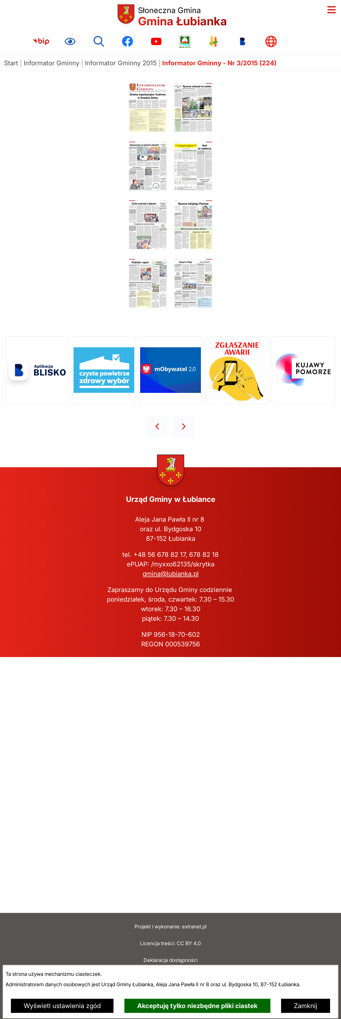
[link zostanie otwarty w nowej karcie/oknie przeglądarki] (41, 41)
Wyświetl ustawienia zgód (62, 1006)
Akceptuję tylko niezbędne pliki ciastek (197, 1006)
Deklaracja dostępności (171, 960)
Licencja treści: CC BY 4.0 (170, 943)
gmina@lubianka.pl (171, 574)
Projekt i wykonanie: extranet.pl (170, 926)
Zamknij (305, 1006)
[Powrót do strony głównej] (11, 63)
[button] (148, 132)
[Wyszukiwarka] (99, 41)
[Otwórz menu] (331, 9)
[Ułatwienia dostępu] (70, 41)
